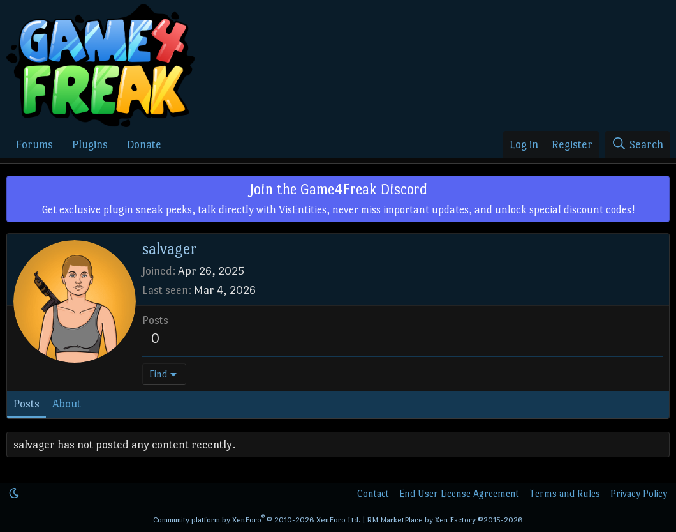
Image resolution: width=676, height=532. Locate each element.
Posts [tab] (26, 403)
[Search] (637, 144)
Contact (373, 493)
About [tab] (66, 403)
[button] (14, 493)
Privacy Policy (638, 493)
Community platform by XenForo (257, 519)
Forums (34, 144)
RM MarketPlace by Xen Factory (445, 519)
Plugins (90, 144)
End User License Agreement (459, 493)
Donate (144, 144)
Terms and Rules (564, 493)
